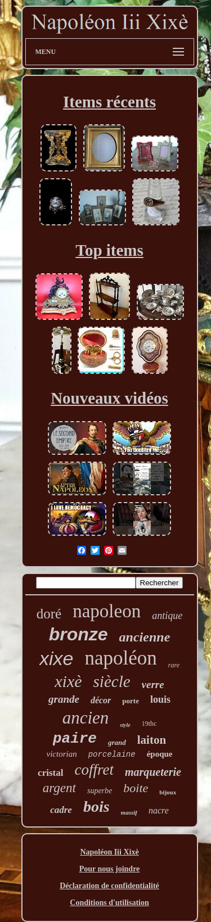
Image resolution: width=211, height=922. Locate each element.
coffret (93, 769)
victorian (61, 753)
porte (130, 701)
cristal (50, 772)
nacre (159, 810)
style (125, 725)
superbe (99, 791)
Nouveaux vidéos (109, 398)
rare (173, 665)
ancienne (144, 637)
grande (63, 699)
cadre (61, 810)
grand (117, 742)
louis (160, 699)
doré (49, 613)
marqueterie (153, 772)
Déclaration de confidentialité (109, 886)
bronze (78, 634)
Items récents (109, 102)
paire (75, 738)
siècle (112, 681)
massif (129, 812)
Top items (109, 250)
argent (59, 788)
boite (135, 788)
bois (96, 806)
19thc (149, 723)
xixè (68, 681)
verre (153, 684)
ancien (85, 717)
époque (160, 753)
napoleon (107, 611)
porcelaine (112, 754)
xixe (56, 658)
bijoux (167, 792)
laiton (151, 740)
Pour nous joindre (109, 869)
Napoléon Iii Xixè (109, 852)
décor (101, 700)
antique (167, 615)
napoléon (120, 658)
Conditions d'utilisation (109, 902)
